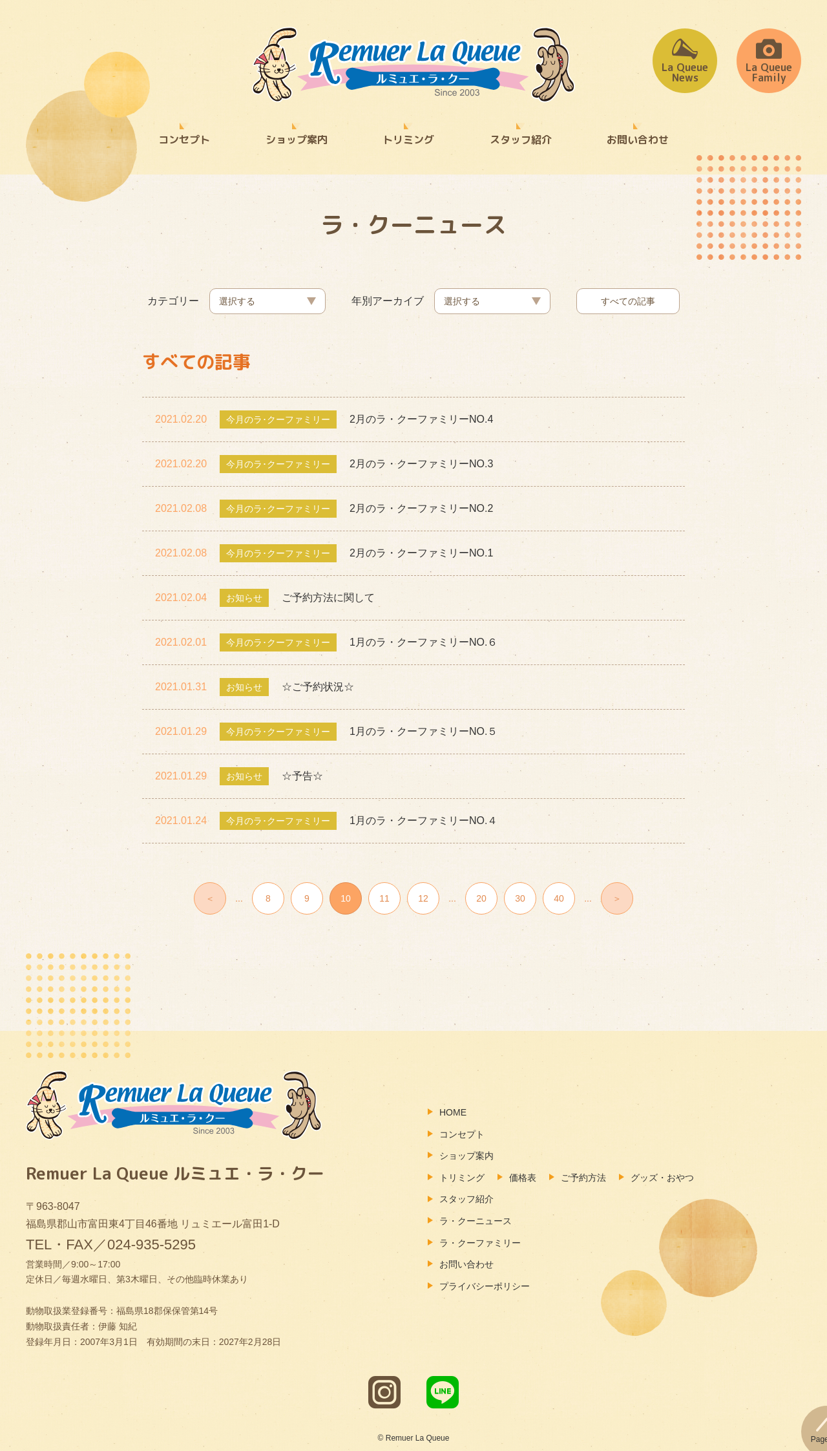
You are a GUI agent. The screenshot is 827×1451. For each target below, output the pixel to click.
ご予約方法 (583, 1177)
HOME (452, 1112)
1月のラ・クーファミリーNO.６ (423, 642)
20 (481, 898)
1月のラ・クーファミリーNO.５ (423, 731)
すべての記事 (628, 301)
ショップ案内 (297, 139)
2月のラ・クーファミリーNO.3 (421, 463)
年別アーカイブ (387, 301)
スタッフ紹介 (521, 139)
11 (384, 898)
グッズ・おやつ (662, 1177)
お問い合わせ (638, 139)
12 (423, 898)
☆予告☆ (302, 775)
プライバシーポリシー (484, 1286)
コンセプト (184, 139)
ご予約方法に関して (328, 597)
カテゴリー (173, 301)
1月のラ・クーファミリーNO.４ (423, 820)
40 (559, 898)
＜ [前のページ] (210, 898)
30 (520, 898)
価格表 (522, 1177)
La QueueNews (685, 60)
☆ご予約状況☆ (318, 686)
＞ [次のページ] (617, 898)
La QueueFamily (769, 60)
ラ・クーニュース (475, 1221)
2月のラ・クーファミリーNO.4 (421, 419)
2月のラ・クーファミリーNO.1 (421, 552)
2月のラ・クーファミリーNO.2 (421, 508)
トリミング (408, 139)
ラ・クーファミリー (480, 1243)
